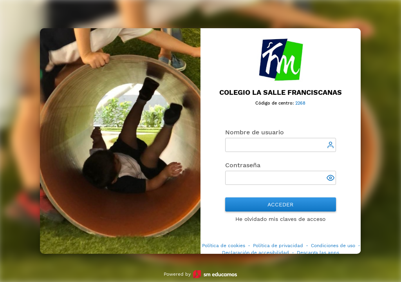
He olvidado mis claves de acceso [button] (281, 219)
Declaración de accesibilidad (255, 252)
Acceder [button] (281, 204)
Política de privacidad (278, 245)
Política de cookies (223, 245)
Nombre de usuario (254, 132)
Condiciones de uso (333, 245)
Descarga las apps (318, 252)
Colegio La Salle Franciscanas (280, 92)
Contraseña (242, 165)
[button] (331, 178)
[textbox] (280, 145)
